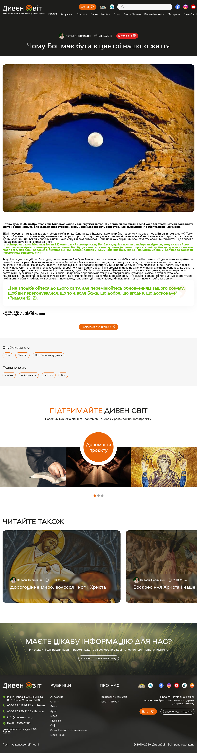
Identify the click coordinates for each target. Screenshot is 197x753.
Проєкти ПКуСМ (109, 701)
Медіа (105, 14)
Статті (82, 14)
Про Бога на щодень (48, 355)
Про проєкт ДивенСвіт (113, 696)
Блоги (94, 14)
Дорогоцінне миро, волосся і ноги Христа (58, 587)
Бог (63, 375)
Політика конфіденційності (21, 744)
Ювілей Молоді (154, 14)
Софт (117, 14)
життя (48, 375)
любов (9, 375)
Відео (53, 715)
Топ (7, 355)
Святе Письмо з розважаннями (68, 730)
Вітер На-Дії (57, 735)
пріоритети (28, 375)
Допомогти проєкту (98, 447)
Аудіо (53, 711)
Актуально (66, 14)
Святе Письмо (132, 14)
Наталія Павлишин (78, 35)
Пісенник (55, 720)
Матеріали (174, 14)
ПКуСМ (52, 14)
